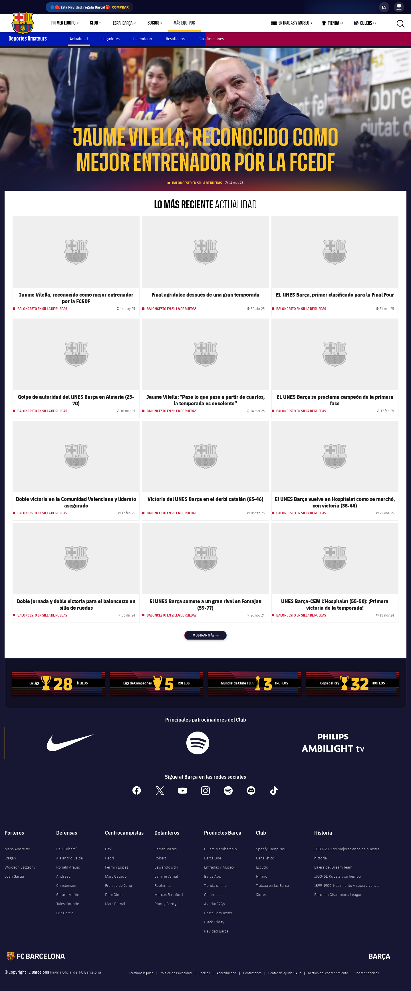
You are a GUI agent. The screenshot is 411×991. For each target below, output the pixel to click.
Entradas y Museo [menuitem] (294, 23)
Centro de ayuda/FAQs (284, 970)
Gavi (108, 846)
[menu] (399, 7)
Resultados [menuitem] (175, 38)
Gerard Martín (67, 892)
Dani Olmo (114, 892)
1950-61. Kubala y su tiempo (337, 874)
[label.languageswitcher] (384, 7)
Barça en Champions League (338, 892)
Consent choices (367, 970)
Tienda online (215, 883)
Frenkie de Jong (118, 883)
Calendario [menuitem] (142, 38)
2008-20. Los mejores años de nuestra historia (346, 851)
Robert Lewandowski (166, 860)
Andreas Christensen (66, 878)
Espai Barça (122, 23)
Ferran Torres (165, 846)
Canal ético (265, 855)
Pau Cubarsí (66, 846)
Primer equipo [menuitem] (63, 23)
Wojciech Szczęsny (20, 865)
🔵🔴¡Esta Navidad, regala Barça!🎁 (89, 7)
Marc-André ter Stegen (17, 851)
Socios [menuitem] (153, 23)
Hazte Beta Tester (218, 910)
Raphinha (162, 883)
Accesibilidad (226, 970)
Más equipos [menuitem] (184, 23)
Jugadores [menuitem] (111, 38)
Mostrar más (210, 633)
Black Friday (214, 919)
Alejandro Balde (69, 855)
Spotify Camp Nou (271, 846)
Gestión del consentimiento (328, 970)
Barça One (212, 855)
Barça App (212, 874)
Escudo (262, 865)
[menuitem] (399, 6)
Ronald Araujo (68, 865)
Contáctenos (252, 970)
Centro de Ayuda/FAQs (214, 897)
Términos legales (141, 970)
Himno (261, 874)
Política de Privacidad (176, 970)
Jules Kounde (67, 901)
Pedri (109, 855)
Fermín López (116, 865)
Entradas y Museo (219, 865)
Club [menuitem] (94, 23)
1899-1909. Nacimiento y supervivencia (346, 883)
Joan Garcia (14, 874)
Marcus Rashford (168, 892)
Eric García (64, 910)
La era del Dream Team (333, 865)
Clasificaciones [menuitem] (211, 38)
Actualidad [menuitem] (79, 38)
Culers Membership (220, 846)
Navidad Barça (216, 928)
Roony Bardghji (167, 901)
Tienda (330, 24)
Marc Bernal (115, 901)
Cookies (204, 970)
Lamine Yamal (166, 874)
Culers (363, 24)
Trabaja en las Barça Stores (272, 888)
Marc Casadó (116, 874)
